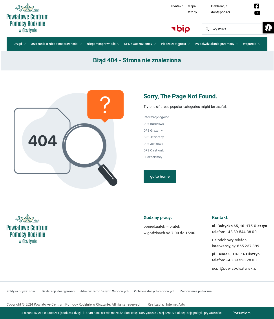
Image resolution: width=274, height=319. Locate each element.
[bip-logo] (180, 27)
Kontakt (177, 6)
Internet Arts (175, 304)
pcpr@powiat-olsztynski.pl (235, 268)
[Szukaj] (207, 29)
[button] (268, 27)
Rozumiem (241, 312)
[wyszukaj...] (234, 29)
